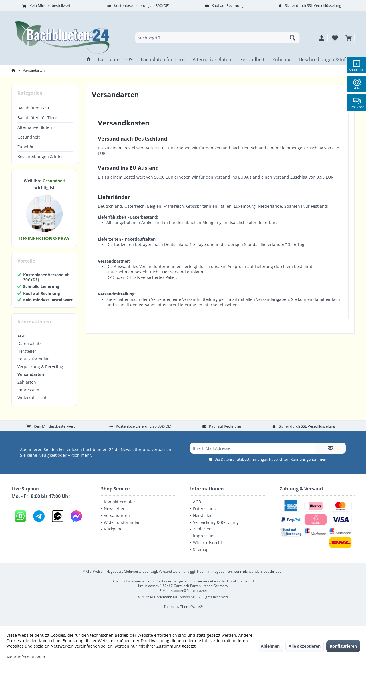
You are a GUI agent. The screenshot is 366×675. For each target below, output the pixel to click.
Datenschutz (29, 343)
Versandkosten (170, 571)
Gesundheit (28, 137)
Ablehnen (270, 646)
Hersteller (26, 351)
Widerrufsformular (122, 522)
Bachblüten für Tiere (37, 117)
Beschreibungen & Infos (40, 156)
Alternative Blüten (34, 127)
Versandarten (30, 374)
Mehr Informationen (25, 657)
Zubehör (25, 146)
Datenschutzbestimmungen (244, 459)
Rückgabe (113, 529)
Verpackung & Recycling (40, 366)
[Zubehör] (281, 59)
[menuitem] (349, 37)
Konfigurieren (343, 646)
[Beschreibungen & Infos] (325, 59)
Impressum (28, 389)
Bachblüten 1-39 (33, 108)
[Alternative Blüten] (212, 59)
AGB (21, 335)
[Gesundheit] (251, 59)
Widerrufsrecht (32, 397)
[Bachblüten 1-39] (115, 59)
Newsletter (114, 508)
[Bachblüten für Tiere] (163, 59)
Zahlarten (26, 382)
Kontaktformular (33, 359)
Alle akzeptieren (305, 646)
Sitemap (201, 549)
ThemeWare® (191, 606)
